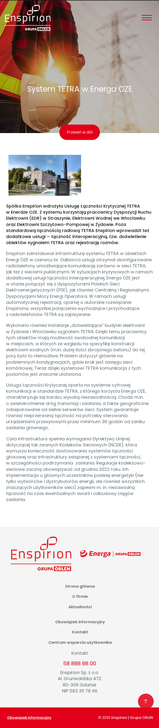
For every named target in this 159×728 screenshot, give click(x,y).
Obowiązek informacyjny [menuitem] (80, 622)
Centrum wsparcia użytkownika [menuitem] (80, 642)
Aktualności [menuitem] (80, 607)
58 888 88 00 (79, 663)
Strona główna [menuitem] (80, 586)
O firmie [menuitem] (80, 596)
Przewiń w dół (79, 132)
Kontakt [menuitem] (80, 632)
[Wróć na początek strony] (146, 701)
